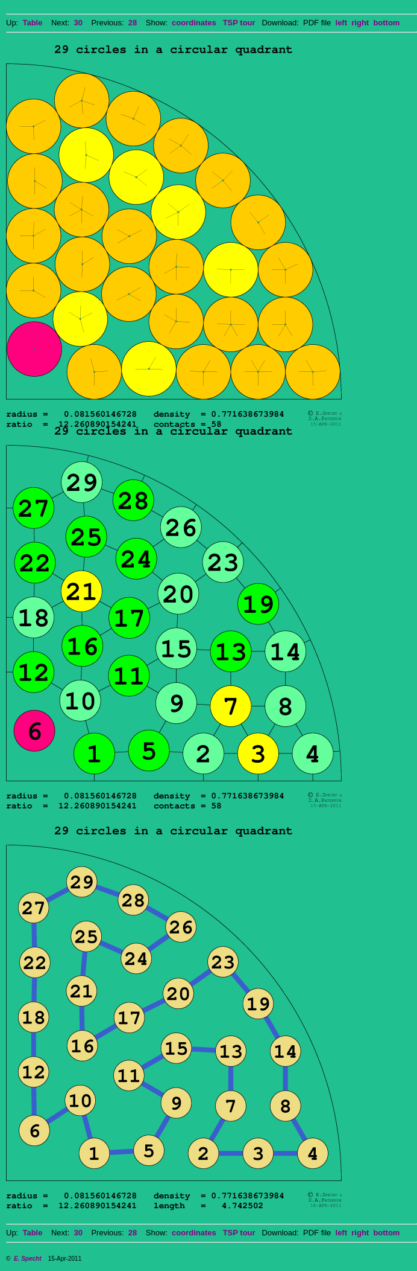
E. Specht (28, 1258)
